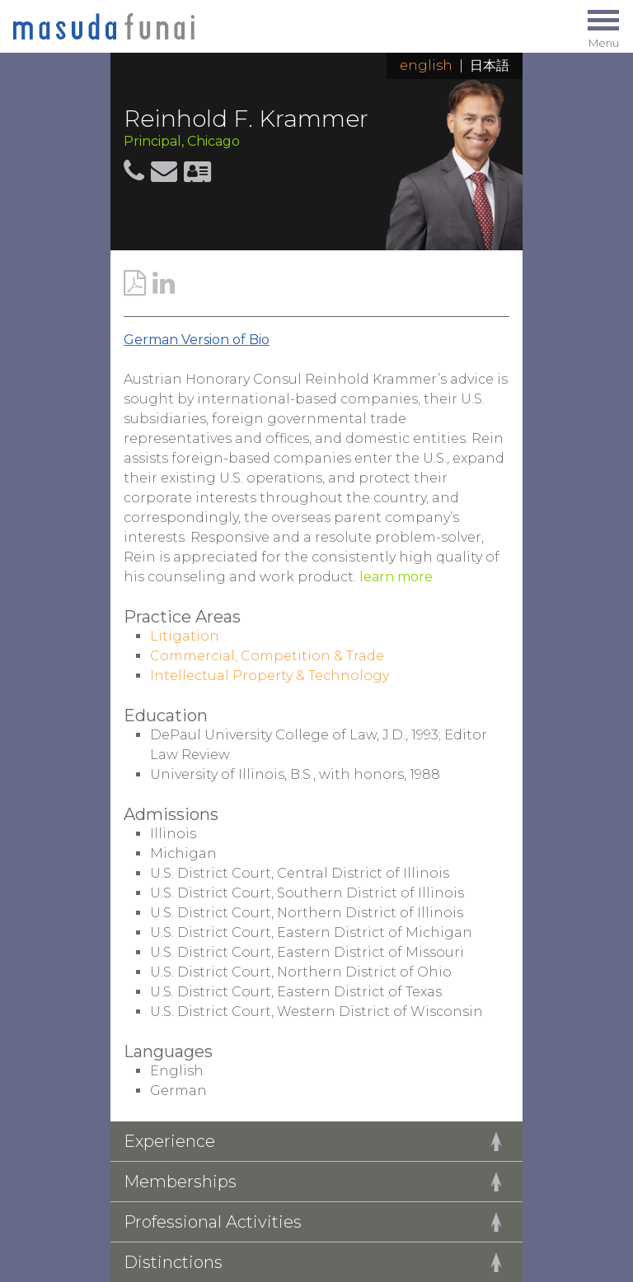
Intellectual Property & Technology (269, 675)
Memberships (180, 1181)
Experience (169, 1141)
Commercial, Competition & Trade (267, 656)
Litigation (184, 636)
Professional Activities (213, 1222)
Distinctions (173, 1262)
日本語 (489, 65)
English (426, 65)
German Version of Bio (197, 339)
